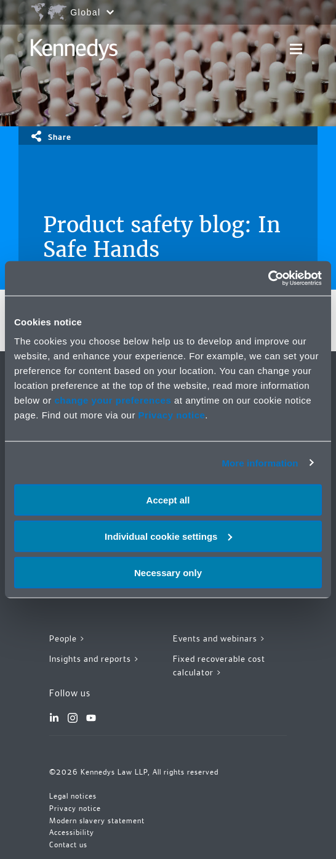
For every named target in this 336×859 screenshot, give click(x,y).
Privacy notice (172, 415)
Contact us (68, 845)
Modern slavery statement (97, 820)
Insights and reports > (94, 659)
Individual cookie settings (168, 536)
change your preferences (112, 400)
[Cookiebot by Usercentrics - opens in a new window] (268, 279)
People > (67, 638)
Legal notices (73, 796)
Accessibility (71, 832)
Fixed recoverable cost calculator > (219, 666)
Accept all (168, 500)
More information (260, 462)
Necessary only (168, 572)
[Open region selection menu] (72, 12)
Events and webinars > (219, 638)
